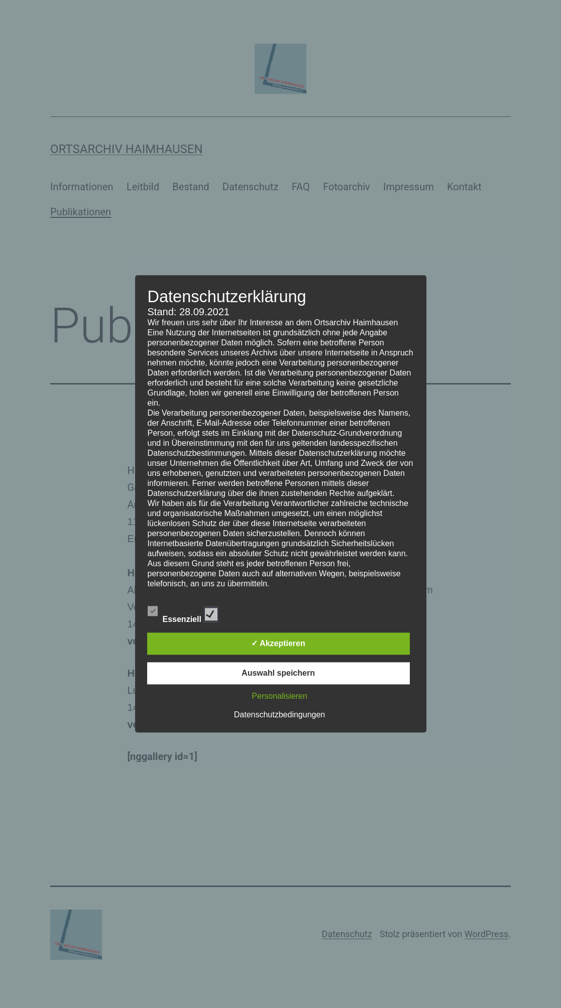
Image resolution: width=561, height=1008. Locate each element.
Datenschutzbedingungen (279, 715)
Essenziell (183, 612)
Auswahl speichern (278, 673)
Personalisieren (279, 696)
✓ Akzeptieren (278, 644)
